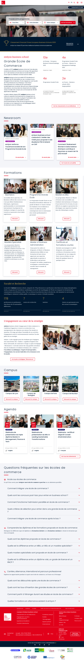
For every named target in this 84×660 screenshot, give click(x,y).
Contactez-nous (10, 634)
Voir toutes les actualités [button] (68, 163)
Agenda (27, 608)
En (71, 2)
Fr (68, 2)
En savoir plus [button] (20, 157)
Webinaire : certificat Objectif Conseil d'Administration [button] (66, 434)
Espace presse (46, 621)
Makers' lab (62, 622)
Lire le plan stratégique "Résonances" (23, 359)
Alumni (34, 608)
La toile (61, 625)
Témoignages (46, 619)
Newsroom (20, 608)
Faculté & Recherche (23, 623)
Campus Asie (78, 618)
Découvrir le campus (12, 399)
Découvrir (15, 218)
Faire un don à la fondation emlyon (51, 608)
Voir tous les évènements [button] (68, 456)
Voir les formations (66, 22)
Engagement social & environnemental (23, 617)
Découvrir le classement (69, 44)
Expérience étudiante (23, 621)
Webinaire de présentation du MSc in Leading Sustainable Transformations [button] (41, 435)
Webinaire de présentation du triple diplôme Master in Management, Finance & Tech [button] (15, 437)
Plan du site (78, 621)
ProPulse (77, 616)
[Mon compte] (77, 2)
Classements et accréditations (26, 614)
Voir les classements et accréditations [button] (64, 106)
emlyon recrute (69, 608)
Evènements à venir (77, 7)
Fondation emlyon (47, 614)
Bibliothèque (62, 616)
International (46, 624)
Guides (44, 617)
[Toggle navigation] (81, 2)
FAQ (52, 634)
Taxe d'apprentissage (64, 619)
